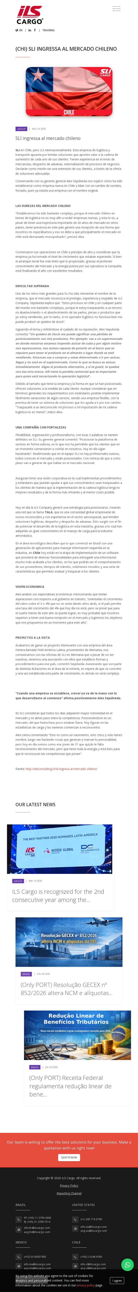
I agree (117, 1281)
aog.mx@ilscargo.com (37, 1268)
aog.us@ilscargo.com (94, 1231)
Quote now (69, 1157)
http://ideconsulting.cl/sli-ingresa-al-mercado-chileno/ (62, 769)
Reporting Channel (69, 1193)
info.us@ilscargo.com (94, 1227)
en (19, 30)
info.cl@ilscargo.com (93, 1264)
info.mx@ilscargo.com (37, 1264)
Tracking (48, 30)
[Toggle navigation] (116, 9)
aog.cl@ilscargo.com (93, 1268)
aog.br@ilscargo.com (37, 1232)
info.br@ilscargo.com (37, 1228)
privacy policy (86, 1285)
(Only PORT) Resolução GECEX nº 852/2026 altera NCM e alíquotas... (67, 989)
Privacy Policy (69, 1186)
